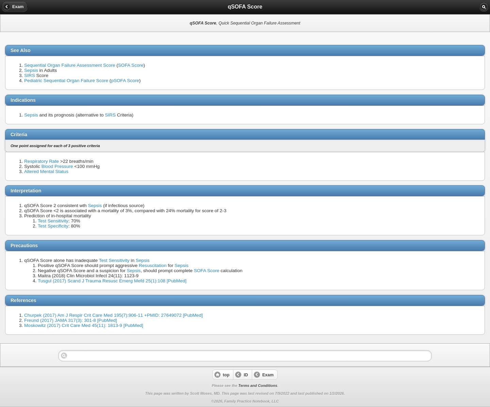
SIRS (29, 75)
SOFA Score (131, 65)
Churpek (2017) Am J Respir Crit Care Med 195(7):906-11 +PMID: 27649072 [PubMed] (113, 315)
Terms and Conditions (257, 385)
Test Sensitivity (53, 220)
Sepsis (31, 70)
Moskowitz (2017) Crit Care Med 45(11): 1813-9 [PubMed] (83, 325)
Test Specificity (53, 226)
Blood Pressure (57, 166)
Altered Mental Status (46, 171)
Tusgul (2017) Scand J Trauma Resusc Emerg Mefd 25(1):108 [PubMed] (112, 280)
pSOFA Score (125, 80)
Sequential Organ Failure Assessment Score (69, 65)
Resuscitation (153, 265)
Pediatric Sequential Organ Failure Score (66, 80)
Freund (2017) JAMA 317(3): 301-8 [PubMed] (70, 320)
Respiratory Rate (41, 161)
